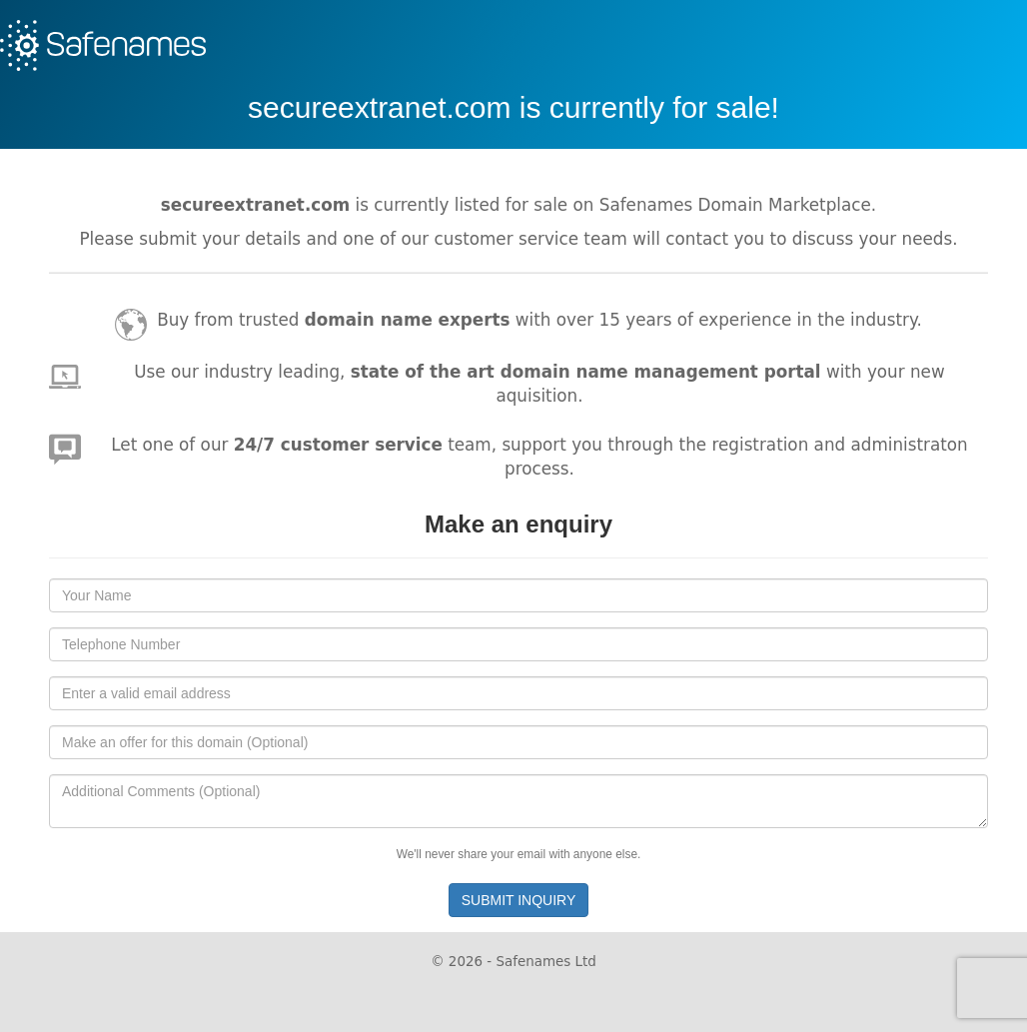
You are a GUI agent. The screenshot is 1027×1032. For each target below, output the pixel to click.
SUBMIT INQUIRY (519, 900)
